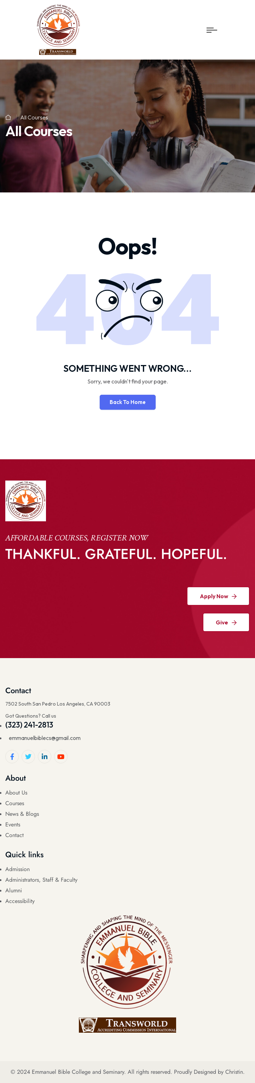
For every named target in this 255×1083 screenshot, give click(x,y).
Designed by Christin (218, 1072)
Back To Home (128, 402)
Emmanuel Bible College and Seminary (78, 1072)
